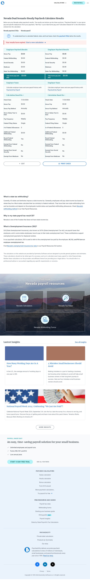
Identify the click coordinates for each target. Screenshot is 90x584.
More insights (45, 432)
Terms (48, 576)
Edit (22, 168)
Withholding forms (45, 512)
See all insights (80, 347)
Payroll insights (45, 523)
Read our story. (48, 560)
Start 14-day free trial (20, 467)
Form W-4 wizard (45, 491)
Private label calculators (45, 541)
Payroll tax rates (45, 509)
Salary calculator (45, 480)
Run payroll (75, 3)
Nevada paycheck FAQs (11, 31)
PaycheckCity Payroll (13, 92)
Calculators (57, 3)
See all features (43, 466)
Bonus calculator (45, 487)
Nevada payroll (25, 31)
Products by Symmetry (45, 545)
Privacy (42, 576)
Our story (45, 548)
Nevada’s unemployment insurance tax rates (22, 251)
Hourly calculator (45, 483)
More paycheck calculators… (45, 494)
